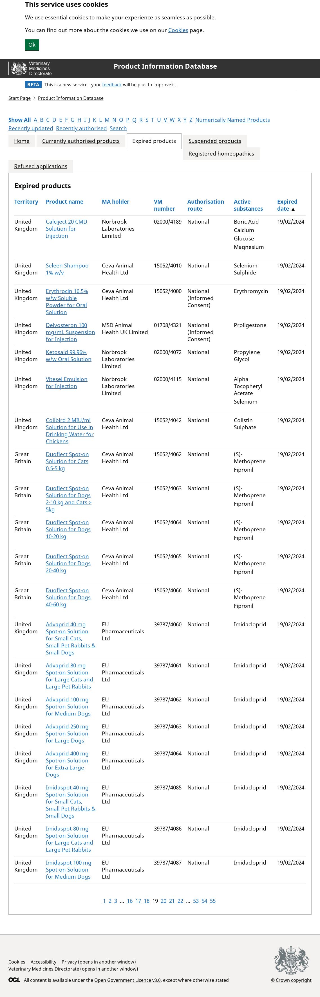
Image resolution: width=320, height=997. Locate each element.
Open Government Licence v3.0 (127, 980)
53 (196, 900)
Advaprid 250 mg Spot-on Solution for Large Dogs (67, 733)
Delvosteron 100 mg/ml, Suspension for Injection (70, 332)
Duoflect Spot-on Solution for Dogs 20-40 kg (68, 563)
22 (180, 900)
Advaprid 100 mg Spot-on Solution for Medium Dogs (68, 706)
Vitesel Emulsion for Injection (67, 382)
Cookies (178, 30)
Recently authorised (81, 128)
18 (146, 900)
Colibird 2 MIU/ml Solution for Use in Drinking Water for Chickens (70, 431)
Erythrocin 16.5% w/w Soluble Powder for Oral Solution (67, 301)
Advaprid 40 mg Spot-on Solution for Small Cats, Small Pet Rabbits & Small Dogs (70, 638)
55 (213, 900)
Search (118, 128)
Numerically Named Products (232, 119)
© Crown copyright (291, 980)
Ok (31, 44)
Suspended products (215, 141)
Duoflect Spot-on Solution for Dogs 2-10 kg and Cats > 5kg (68, 499)
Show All (19, 119)
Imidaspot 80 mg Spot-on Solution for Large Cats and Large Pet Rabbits (69, 839)
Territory (26, 201)
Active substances (248, 205)
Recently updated (30, 128)
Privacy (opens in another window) (99, 962)
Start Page (19, 98)
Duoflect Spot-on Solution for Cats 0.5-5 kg (67, 461)
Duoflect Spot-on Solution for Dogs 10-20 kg (68, 529)
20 (163, 900)
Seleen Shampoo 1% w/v (67, 269)
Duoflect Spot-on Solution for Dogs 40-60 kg (68, 597)
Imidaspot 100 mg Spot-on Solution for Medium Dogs (68, 869)
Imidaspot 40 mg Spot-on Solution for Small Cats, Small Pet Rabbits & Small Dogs (70, 801)
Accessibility (43, 962)
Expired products (154, 141)
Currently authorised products (81, 141)
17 (138, 900)
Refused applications (40, 166)
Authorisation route (205, 205)
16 (130, 900)
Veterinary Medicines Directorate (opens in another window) (73, 969)
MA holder (115, 201)
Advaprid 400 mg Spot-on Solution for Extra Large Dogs (67, 764)
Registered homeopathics (221, 153)
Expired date (287, 205)
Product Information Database (165, 66)
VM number (164, 205)
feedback (112, 85)
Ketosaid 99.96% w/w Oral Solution (68, 355)
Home (22, 141)
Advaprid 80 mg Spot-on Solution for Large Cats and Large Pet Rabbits (69, 676)
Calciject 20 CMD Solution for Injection (66, 228)
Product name (64, 201)
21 (172, 900)
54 (204, 900)
